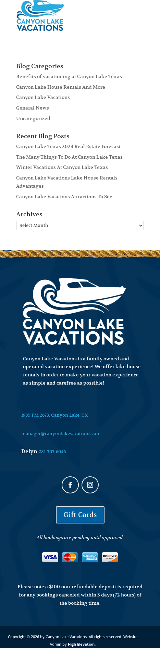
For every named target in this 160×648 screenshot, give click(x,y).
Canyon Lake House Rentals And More (60, 87)
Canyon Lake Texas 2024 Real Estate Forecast (68, 146)
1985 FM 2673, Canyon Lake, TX (54, 415)
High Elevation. (82, 644)
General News (32, 108)
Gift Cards (80, 514)
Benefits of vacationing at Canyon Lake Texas (69, 76)
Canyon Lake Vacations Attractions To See (64, 196)
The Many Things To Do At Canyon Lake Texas (69, 157)
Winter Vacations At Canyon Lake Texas (62, 167)
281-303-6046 (52, 452)
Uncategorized (33, 118)
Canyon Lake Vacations (43, 97)
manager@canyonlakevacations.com (61, 433)
